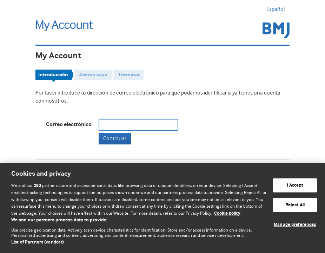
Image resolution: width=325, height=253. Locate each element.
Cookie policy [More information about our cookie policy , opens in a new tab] (227, 213)
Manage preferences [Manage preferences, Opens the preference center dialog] (295, 224)
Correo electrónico (69, 124)
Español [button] (278, 9)
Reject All (295, 205)
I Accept (295, 185)
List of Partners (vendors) (37, 242)
